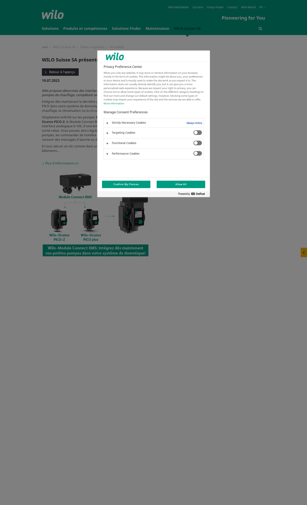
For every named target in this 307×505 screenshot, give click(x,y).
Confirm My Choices (126, 184)
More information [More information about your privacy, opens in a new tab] (114, 103)
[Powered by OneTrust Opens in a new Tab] (193, 194)
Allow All (180, 184)
